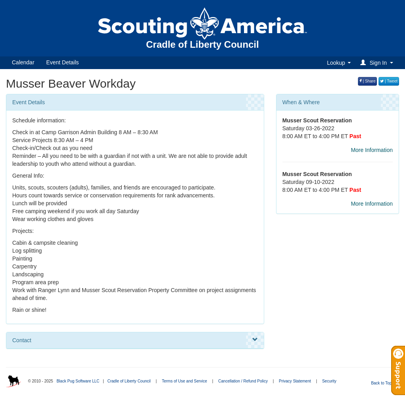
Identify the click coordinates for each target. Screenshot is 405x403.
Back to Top (384, 383)
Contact (135, 339)
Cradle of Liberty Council (129, 381)
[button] (378, 62)
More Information (372, 150)
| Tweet (388, 81)
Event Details (62, 62)
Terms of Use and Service (184, 381)
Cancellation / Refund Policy (243, 381)
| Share (368, 81)
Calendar (23, 62)
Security (329, 381)
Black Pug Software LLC (78, 381)
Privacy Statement (295, 381)
